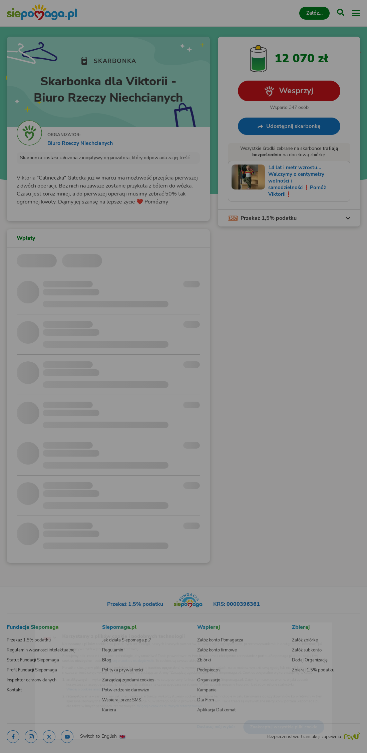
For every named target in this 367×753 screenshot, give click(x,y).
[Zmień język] (19, 627)
